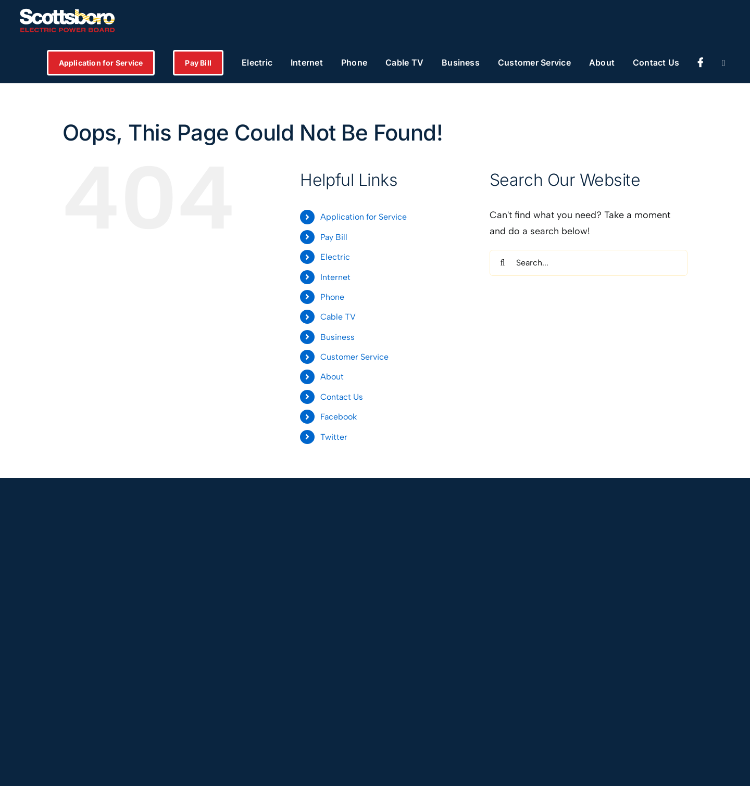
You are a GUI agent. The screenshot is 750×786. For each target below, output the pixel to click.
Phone (332, 297)
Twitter (333, 437)
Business (337, 337)
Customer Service (354, 357)
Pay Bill (333, 237)
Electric (335, 257)
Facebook (338, 417)
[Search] (503, 263)
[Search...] (589, 263)
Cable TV (338, 317)
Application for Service (363, 217)
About (332, 377)
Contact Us (341, 397)
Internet (335, 277)
